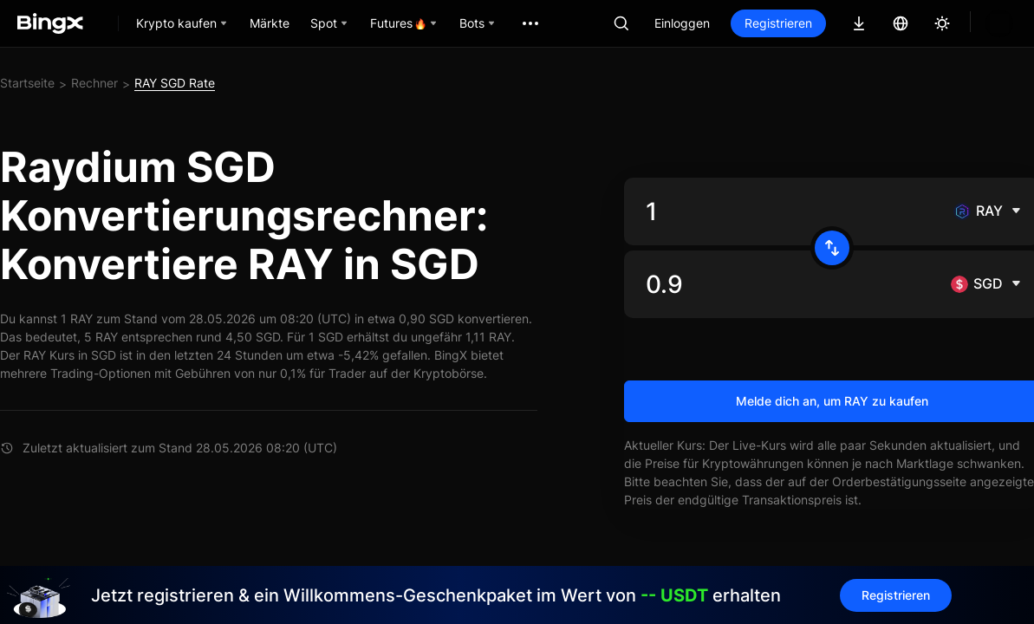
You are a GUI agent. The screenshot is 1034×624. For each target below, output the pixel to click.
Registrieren (778, 23)
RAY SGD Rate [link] (174, 82)
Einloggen (682, 23)
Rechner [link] (94, 82)
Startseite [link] (27, 82)
